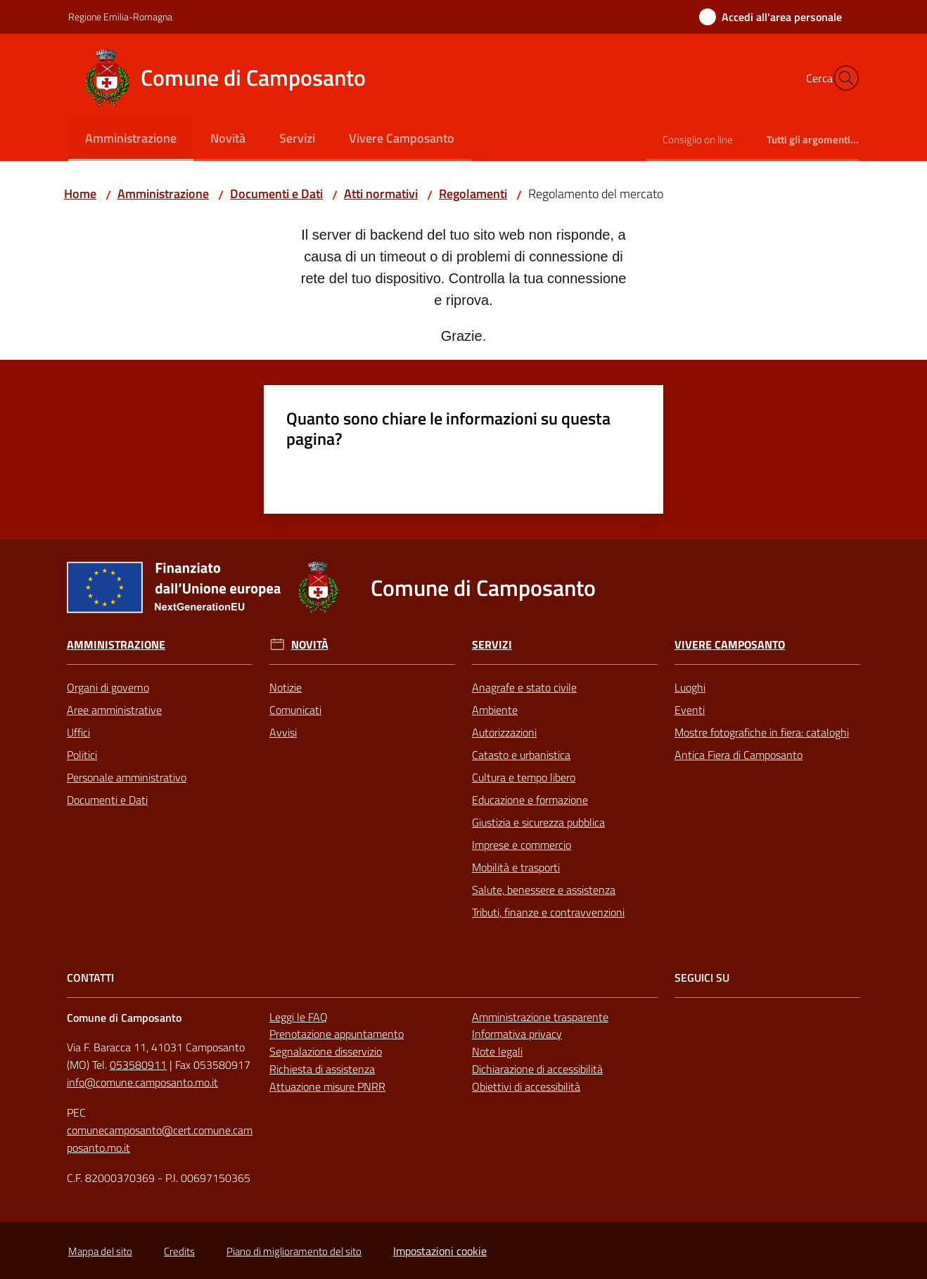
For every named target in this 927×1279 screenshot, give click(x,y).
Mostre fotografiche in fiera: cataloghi (762, 732)
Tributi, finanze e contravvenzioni (548, 912)
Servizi (492, 645)
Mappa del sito (100, 1251)
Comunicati (295, 709)
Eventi (690, 709)
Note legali (497, 1051)
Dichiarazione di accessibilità (537, 1068)
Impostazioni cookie (440, 1250)
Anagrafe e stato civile (524, 687)
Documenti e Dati (276, 193)
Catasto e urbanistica (521, 754)
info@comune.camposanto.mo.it (142, 1082)
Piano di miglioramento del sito (294, 1251)
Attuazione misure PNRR (327, 1086)
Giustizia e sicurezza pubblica (538, 822)
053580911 (138, 1064)
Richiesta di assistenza (322, 1068)
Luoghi (690, 687)
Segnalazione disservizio (325, 1051)
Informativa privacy (517, 1033)
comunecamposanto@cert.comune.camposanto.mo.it (159, 1139)
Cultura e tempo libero (523, 777)
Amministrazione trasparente (540, 1016)
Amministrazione (163, 193)
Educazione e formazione (530, 799)
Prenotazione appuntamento (336, 1033)
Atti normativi (381, 193)
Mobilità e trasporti (516, 867)
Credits (179, 1251)
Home (80, 193)
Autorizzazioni (504, 732)
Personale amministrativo (126, 777)
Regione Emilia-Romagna (120, 16)
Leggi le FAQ (298, 1016)
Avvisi (283, 732)
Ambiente (495, 709)
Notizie (285, 687)
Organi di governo (108, 687)
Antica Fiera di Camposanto (739, 754)
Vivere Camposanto (730, 645)
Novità (309, 645)
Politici (82, 754)
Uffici (78, 732)
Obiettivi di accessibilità (526, 1086)
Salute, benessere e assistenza (543, 889)
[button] (842, 78)
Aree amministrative (114, 709)
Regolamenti (473, 193)
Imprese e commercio (521, 844)
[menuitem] (130, 139)
